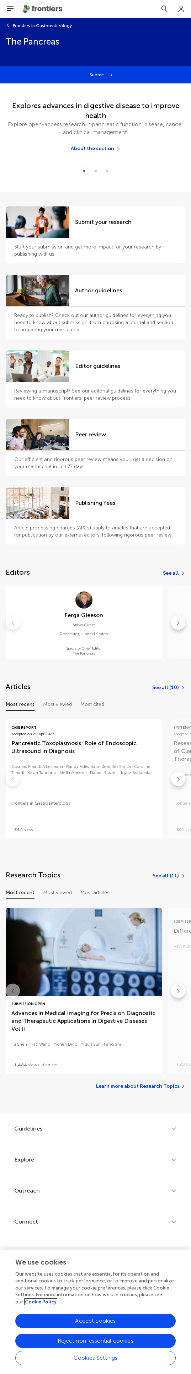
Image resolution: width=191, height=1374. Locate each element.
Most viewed (57, 704)
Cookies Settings (96, 1364)
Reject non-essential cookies (95, 1347)
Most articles (95, 892)
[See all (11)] (169, 876)
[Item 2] (107, 170)
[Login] (181, 9)
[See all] (174, 573)
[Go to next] (178, 622)
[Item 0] (84, 170)
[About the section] (96, 148)
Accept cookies (95, 1327)
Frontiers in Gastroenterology (42, 25)
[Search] (164, 9)
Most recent (20, 704)
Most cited (92, 704)
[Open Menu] (10, 9)
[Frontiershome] (43, 9)
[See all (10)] (168, 687)
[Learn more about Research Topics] (140, 1086)
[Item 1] (95, 170)
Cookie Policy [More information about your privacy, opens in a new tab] (41, 1308)
